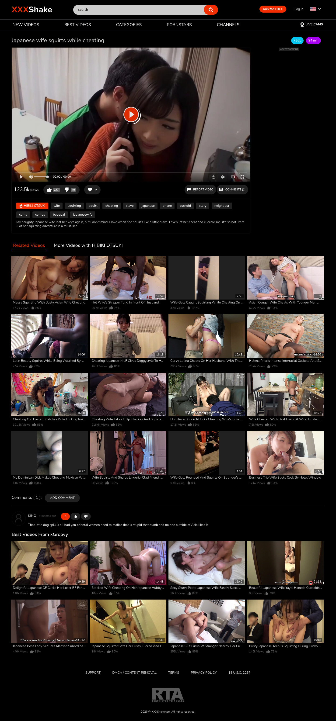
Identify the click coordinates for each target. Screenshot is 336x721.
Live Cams (311, 24)
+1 (75, 516)
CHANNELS (228, 25)
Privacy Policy (204, 672)
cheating (111, 206)
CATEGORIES (129, 25)
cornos (40, 214)
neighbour (221, 206)
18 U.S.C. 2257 (239, 672)
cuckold (185, 206)
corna (23, 214)
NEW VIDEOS (26, 25)
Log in (298, 9)
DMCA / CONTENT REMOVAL (134, 672)
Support (93, 672)
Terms (173, 672)
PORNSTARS (179, 25)
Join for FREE (273, 9)
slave (130, 206)
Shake (32, 10)
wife (56, 206)
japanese (148, 206)
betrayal (59, 214)
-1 (86, 516)
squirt (93, 206)
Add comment (62, 498)
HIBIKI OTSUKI (32, 206)
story (202, 206)
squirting (74, 206)
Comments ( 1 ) (26, 497)
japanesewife (82, 214)
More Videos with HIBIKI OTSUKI (88, 245)
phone (167, 206)
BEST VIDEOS (77, 25)
